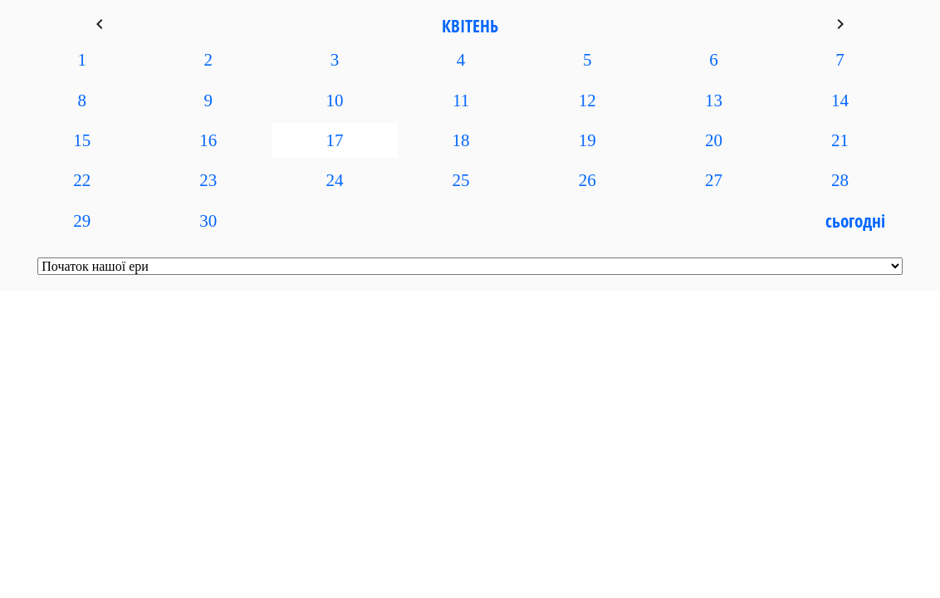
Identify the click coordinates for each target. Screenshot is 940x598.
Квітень (470, 25)
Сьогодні (855, 221)
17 (334, 140)
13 (713, 100)
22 (82, 180)
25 (461, 180)
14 (840, 100)
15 (82, 140)
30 (208, 221)
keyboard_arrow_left (100, 24)
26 (587, 180)
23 (208, 180)
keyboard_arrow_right (840, 24)
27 (713, 180)
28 (840, 180)
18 (461, 140)
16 (208, 140)
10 (334, 100)
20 (713, 140)
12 (587, 100)
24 (334, 180)
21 (840, 140)
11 (461, 100)
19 (587, 140)
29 (82, 221)
